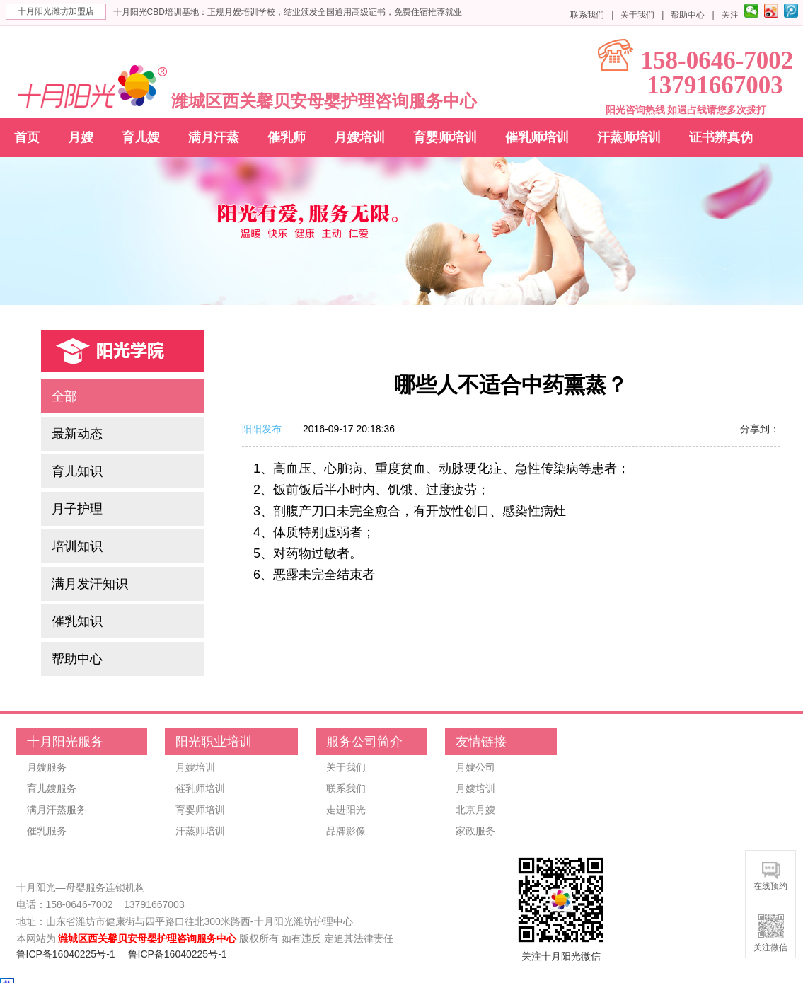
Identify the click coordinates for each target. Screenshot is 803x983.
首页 (27, 137)
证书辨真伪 (721, 137)
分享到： (760, 429)
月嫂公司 (475, 767)
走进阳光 (346, 809)
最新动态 (77, 434)
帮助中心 (688, 15)
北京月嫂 (475, 809)
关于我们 (637, 15)
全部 (64, 396)
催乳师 (286, 137)
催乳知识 (77, 621)
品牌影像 (346, 831)
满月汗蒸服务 (56, 809)
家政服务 (475, 831)
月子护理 (77, 509)
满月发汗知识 (90, 584)
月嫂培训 (359, 137)
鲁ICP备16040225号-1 (65, 954)
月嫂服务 (47, 767)
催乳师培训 (537, 137)
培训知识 (77, 546)
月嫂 (80, 137)
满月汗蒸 (213, 137)
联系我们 (587, 15)
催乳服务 (47, 831)
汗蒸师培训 (629, 137)
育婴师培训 (445, 137)
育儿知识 (77, 471)
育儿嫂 (141, 137)
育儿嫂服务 (51, 788)
